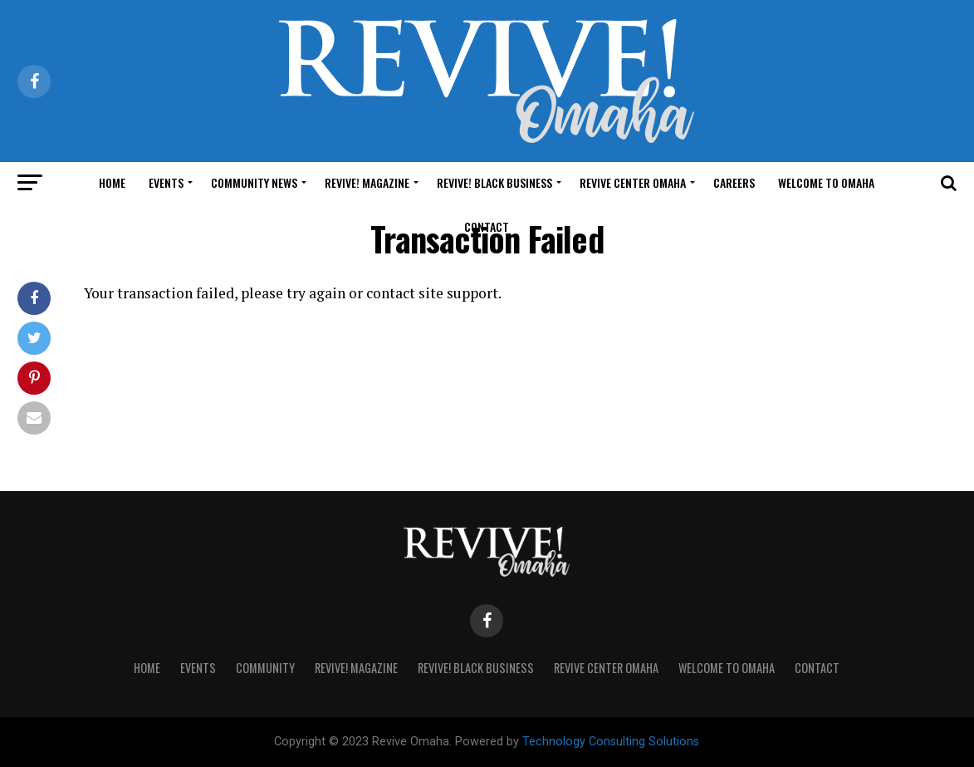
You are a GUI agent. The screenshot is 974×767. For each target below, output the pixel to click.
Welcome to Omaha (826, 182)
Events (166, 182)
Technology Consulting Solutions (610, 742)
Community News (254, 182)
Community (265, 667)
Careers (734, 182)
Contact (486, 226)
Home (112, 182)
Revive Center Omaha (633, 182)
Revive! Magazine (367, 182)
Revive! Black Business (494, 182)
